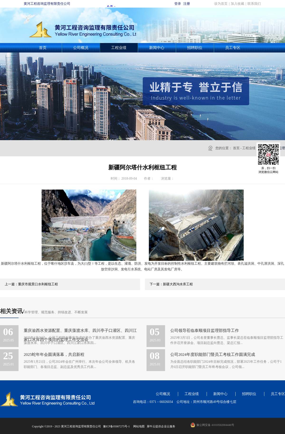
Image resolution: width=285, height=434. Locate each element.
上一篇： (31, 284)
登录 (177, 3)
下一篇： (171, 284)
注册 (186, 3)
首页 (43, 48)
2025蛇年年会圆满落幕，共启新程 (54, 354)
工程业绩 (249, 148)
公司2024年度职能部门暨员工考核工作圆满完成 (212, 354)
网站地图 (138, 426)
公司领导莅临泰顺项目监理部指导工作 (204, 330)
